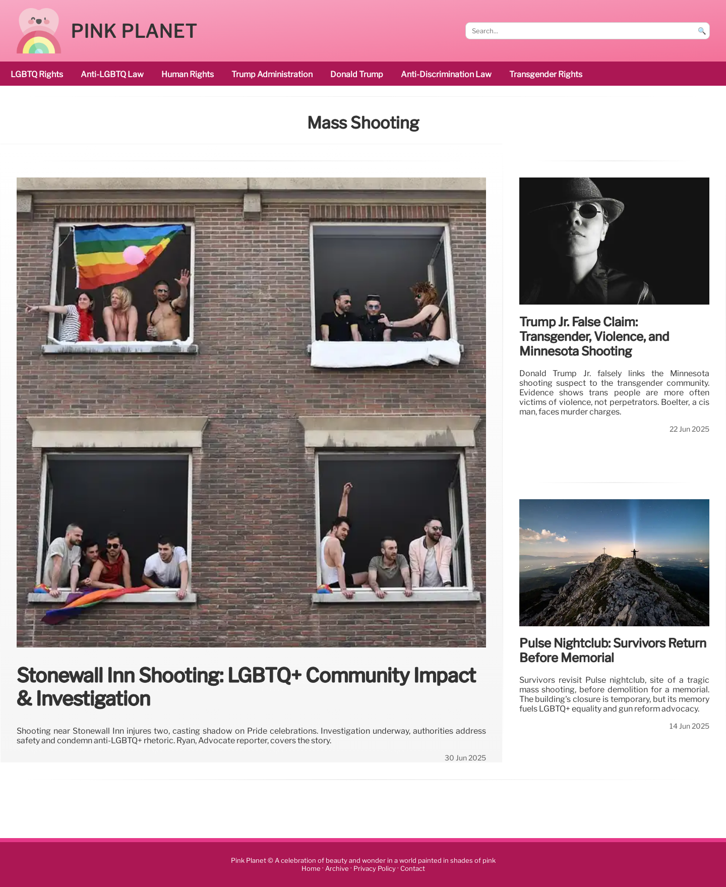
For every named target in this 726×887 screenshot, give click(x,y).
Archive (337, 868)
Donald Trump (356, 74)
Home (311, 868)
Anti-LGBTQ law (112, 74)
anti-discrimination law (446, 74)
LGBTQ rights (37, 74)
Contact (412, 868)
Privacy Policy (374, 868)
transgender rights (545, 74)
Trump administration (272, 74)
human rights (187, 74)
